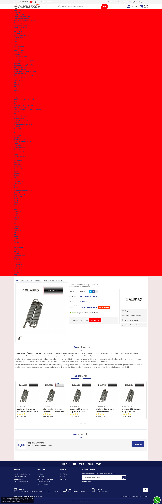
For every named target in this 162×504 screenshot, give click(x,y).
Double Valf (18, 169)
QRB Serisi (17, 146)
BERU (15, 205)
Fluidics (16, 226)
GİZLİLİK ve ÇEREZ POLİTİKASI (140, 496)
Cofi (15, 88)
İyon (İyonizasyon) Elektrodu (23, 105)
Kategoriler (63, 479)
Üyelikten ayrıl (86, 481)
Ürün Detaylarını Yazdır (131, 325)
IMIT (15, 232)
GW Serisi (17, 114)
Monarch (17, 137)
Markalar (62, 476)
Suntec (16, 175)
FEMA (15, 224)
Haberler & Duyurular (43, 482)
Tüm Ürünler (63, 474)
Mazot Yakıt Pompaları (21, 19)
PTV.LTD (16, 243)
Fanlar (16, 44)
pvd (15, 158)
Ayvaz (16, 203)
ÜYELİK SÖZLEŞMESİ (126, 496)
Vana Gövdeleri (19, 194)
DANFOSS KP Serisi (20, 116)
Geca (16, 171)
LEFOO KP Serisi (19, 118)
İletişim (146, 2)
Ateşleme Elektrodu (20, 97)
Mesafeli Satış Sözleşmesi (22, 474)
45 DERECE (17, 129)
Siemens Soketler (20, 74)
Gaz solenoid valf (20, 156)
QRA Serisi (17, 144)
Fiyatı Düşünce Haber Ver (131, 316)
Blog (140, 2)
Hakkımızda (111, 2)
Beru (15, 103)
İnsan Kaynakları (42, 484)
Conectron (17, 184)
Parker (16, 241)
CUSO (16, 179)
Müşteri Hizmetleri (122, 2)
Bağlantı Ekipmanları (21, 108)
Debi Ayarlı (17, 165)
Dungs (16, 177)
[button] (77, 424)
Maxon (16, 101)
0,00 (146, 7)
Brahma (16, 82)
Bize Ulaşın (40, 474)
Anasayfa (103, 2)
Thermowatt (18, 264)
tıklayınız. (18, 501)
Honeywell (17, 230)
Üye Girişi (134, 6)
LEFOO (16, 234)
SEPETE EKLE (95, 320)
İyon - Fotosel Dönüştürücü (23, 141)
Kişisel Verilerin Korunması (45, 479)
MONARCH (17, 239)
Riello (16, 249)
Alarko (16, 199)
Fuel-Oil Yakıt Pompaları (22, 17)
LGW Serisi (17, 112)
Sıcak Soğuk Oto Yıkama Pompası (25, 21)
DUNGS (16, 220)
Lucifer (16, 154)
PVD (15, 245)
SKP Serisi (17, 192)
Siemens (17, 186)
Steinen (16, 258)
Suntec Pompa (19, 260)
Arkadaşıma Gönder (130, 320)
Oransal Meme (19, 133)
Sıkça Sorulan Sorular (21, 482)
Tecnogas (17, 262)
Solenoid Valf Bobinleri (21, 152)
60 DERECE (17, 135)
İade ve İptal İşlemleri (20, 479)
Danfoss (16, 84)
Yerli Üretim (18, 266)
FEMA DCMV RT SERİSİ (21, 120)
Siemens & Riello (19, 256)
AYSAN (16, 201)
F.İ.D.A (16, 93)
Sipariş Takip (133, 2)
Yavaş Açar (18, 167)
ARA (104, 6)
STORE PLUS (75, 501)
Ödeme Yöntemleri (20, 476)
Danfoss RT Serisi (19, 122)
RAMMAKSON (18, 247)
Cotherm (17, 213)
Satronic (17, 251)
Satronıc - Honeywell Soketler (24, 76)
